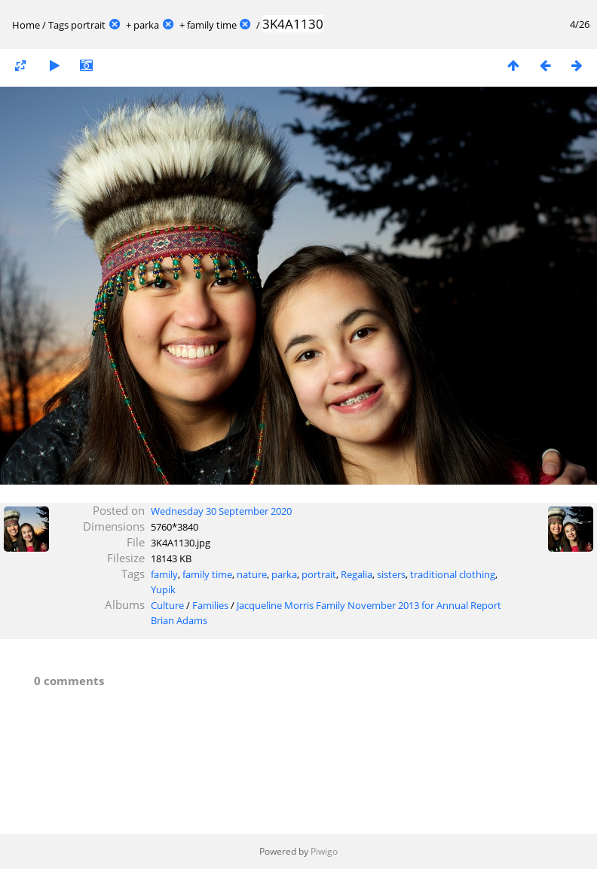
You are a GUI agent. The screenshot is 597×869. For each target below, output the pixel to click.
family (164, 574)
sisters (391, 574)
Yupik (163, 589)
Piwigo (324, 851)
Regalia (356, 574)
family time (212, 25)
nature (252, 574)
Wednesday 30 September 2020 (221, 511)
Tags (58, 25)
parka (146, 25)
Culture (167, 605)
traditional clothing (452, 574)
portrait (88, 25)
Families (210, 605)
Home (26, 25)
